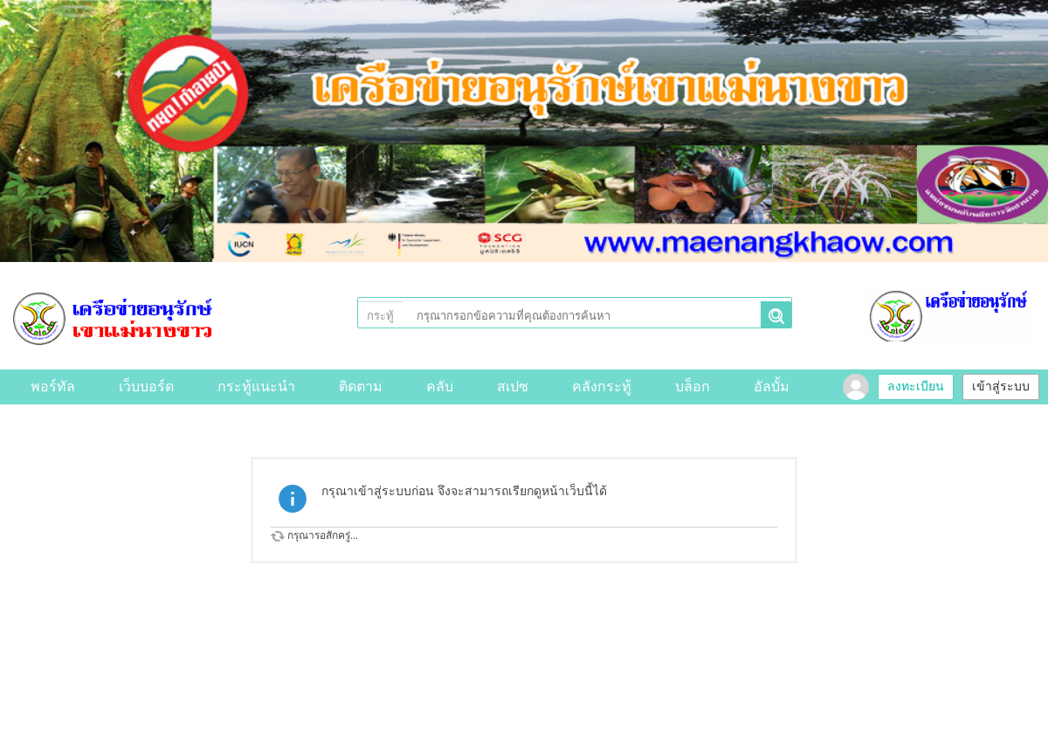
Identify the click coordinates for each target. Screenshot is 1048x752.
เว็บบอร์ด (146, 386)
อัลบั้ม (771, 386)
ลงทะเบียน (915, 386)
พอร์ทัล (53, 386)
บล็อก (692, 386)
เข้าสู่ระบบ (1001, 386)
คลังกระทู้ (601, 386)
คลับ (439, 386)
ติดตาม (361, 386)
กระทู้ (380, 315)
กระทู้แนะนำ (256, 386)
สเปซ (512, 386)
